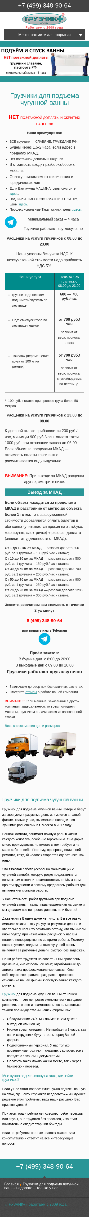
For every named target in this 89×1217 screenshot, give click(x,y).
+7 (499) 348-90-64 (44, 5)
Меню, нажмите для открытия (44, 35)
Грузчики (9, 994)
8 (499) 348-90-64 (44, 620)
